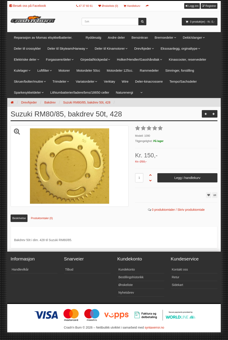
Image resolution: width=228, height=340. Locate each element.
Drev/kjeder (142, 48)
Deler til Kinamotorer (110, 48)
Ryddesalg (93, 37)
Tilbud (69, 269)
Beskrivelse (19, 218)
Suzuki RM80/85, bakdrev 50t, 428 (86, 102)
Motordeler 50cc (88, 70)
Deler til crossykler (27, 48)
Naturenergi (124, 92)
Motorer (64, 70)
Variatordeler (85, 81)
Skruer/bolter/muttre (28, 81)
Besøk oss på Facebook (27, 5)
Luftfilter (43, 70)
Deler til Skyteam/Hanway (66, 48)
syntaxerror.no (154, 327)
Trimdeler (59, 81)
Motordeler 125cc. (120, 70)
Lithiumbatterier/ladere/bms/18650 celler (79, 92)
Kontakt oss (180, 269)
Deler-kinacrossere (149, 81)
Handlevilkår (20, 269)
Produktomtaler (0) (42, 218)
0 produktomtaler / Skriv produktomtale (178, 209)
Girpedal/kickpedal (93, 59)
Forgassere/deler (58, 59)
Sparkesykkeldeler (27, 92)
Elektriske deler (25, 59)
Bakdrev (49, 102)
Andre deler (116, 37)
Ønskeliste (125, 285)
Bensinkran (139, 37)
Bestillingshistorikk (130, 277)
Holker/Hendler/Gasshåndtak (138, 59)
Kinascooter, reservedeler (187, 59)
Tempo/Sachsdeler (183, 81)
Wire (125, 81)
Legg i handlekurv (187, 178)
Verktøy (109, 81)
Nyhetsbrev (126, 292)
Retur (175, 277)
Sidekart (177, 285)
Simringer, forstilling (179, 70)
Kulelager (21, 70)
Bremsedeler (163, 37)
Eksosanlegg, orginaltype (179, 48)
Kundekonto (126, 269)
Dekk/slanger (192, 37)
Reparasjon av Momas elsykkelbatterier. (43, 37)
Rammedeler (149, 70)
